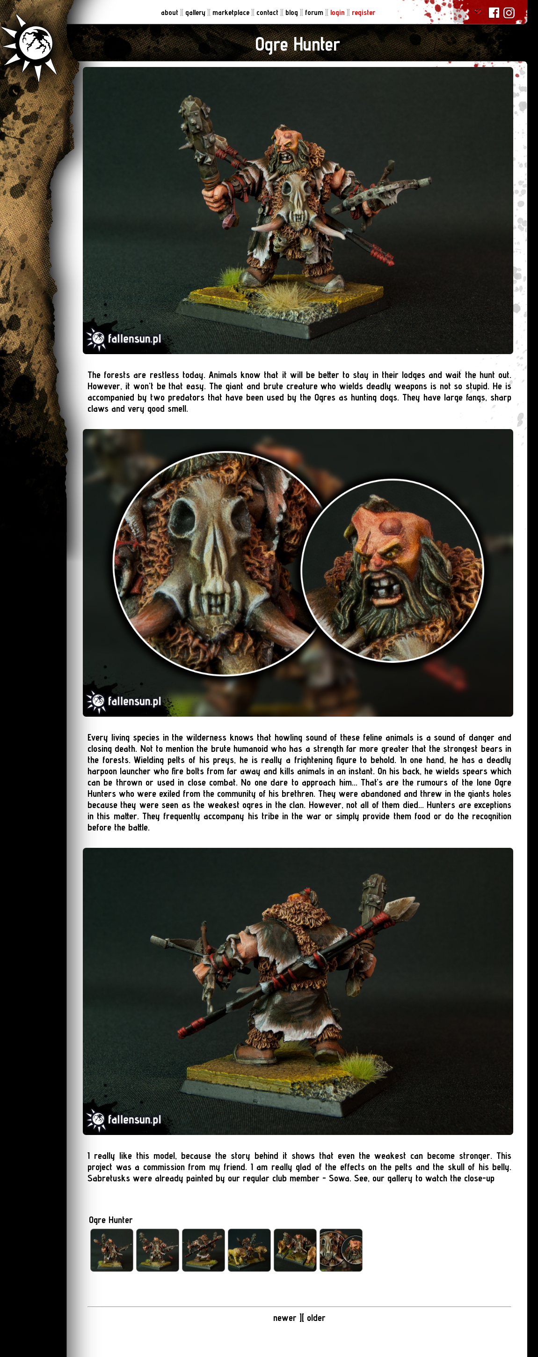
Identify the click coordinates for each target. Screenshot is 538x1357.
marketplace (231, 12)
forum (315, 12)
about (170, 12)
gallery (196, 12)
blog (292, 12)
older (316, 1317)
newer (285, 1317)
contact (268, 12)
